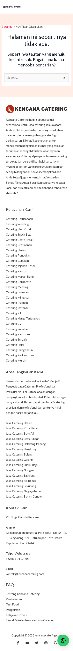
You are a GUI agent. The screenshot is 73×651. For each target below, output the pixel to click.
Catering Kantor (16, 271)
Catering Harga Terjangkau (23, 318)
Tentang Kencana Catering (23, 594)
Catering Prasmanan (19, 245)
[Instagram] (46, 643)
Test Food (12, 604)
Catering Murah (16, 360)
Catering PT (13, 313)
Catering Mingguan (18, 297)
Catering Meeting (17, 287)
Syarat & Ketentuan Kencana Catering (30, 620)
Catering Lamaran (17, 292)
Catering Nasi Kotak (19, 229)
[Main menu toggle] (65, 6)
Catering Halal (15, 344)
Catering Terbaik (16, 339)
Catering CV (13, 323)
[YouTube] (27, 643)
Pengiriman (13, 609)
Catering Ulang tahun (19, 350)
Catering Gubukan (17, 260)
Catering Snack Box (18, 234)
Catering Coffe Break (19, 239)
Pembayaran (14, 599)
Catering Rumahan (17, 329)
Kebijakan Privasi (16, 615)
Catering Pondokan (18, 255)
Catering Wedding (17, 224)
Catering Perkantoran (20, 355)
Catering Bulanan (17, 302)
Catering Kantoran (18, 334)
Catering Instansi (17, 308)
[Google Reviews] (55, 643)
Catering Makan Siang (20, 276)
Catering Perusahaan (19, 218)
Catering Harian (16, 250)
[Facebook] (18, 643)
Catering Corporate (18, 281)
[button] (63, 640)
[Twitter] (36, 643)
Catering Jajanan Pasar (20, 266)
